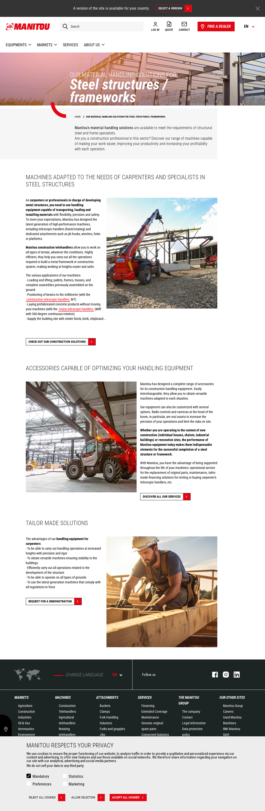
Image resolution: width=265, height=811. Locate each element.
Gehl (226, 735)
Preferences (42, 784)
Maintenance (150, 717)
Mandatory (41, 776)
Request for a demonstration (54, 601)
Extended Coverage (154, 711)
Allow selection (88, 797)
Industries (24, 717)
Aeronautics (26, 729)
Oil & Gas (24, 723)
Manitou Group (233, 706)
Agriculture (25, 706)
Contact (187, 717)
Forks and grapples (112, 729)
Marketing (76, 784)
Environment (26, 735)
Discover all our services (166, 496)
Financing (147, 706)
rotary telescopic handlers (76, 309)
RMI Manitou (231, 729)
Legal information (194, 723)
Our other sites (232, 697)
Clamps (105, 711)
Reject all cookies (47, 797)
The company (191, 711)
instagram (223, 675)
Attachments (107, 697)
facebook (212, 675)
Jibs (102, 735)
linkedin (234, 675)
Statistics (76, 776)
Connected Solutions (155, 735)
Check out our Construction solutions (61, 341)
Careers (228, 711)
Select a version (175, 8)
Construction (26, 711)
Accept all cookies (129, 797)
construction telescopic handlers (47, 299)
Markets (21, 697)
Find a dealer (215, 26)
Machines (63, 697)
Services (145, 697)
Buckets (105, 706)
